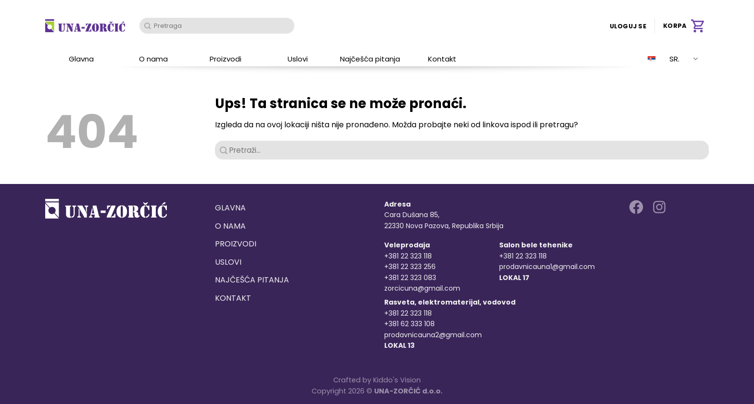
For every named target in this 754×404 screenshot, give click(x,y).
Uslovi (298, 59)
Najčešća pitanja (370, 59)
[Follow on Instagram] (659, 207)
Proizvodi (225, 59)
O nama (153, 59)
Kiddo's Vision (397, 380)
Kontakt (442, 59)
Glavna (81, 59)
